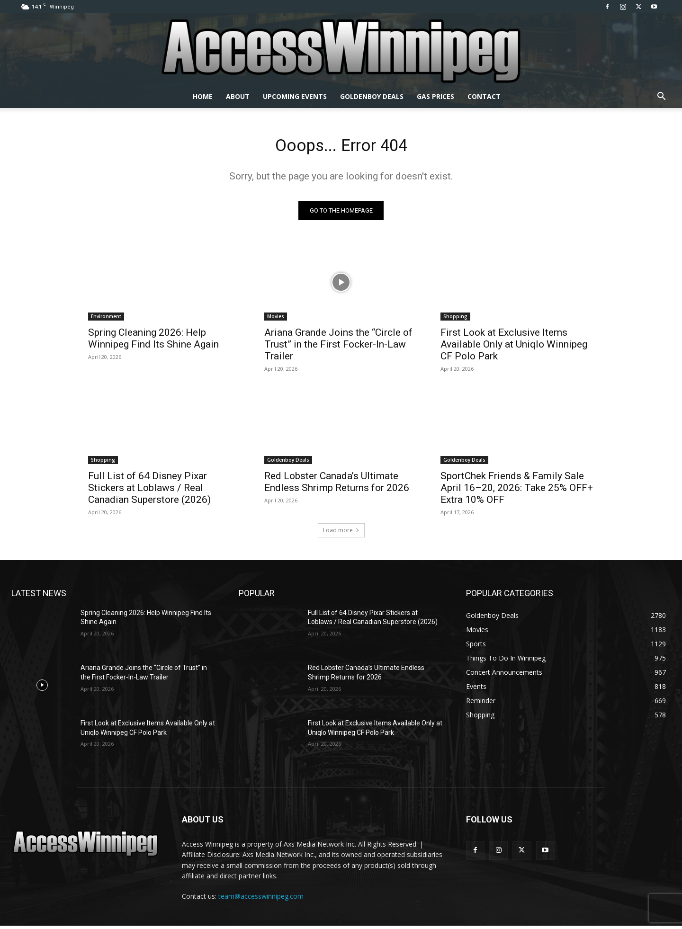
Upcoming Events (295, 96)
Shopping (455, 319)
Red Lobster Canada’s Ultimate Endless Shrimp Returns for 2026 (336, 485)
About (238, 96)
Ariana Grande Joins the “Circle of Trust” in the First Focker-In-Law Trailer (338, 347)
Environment (106, 319)
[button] (661, 97)
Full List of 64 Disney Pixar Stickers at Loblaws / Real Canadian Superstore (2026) (149, 491)
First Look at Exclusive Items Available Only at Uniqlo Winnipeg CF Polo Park (513, 347)
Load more (341, 533)
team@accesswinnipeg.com (261, 899)
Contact (484, 96)
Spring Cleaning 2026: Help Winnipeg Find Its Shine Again (153, 341)
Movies (275, 319)
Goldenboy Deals (372, 96)
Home (203, 96)
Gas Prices (435, 96)
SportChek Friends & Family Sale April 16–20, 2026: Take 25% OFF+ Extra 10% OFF (516, 491)
